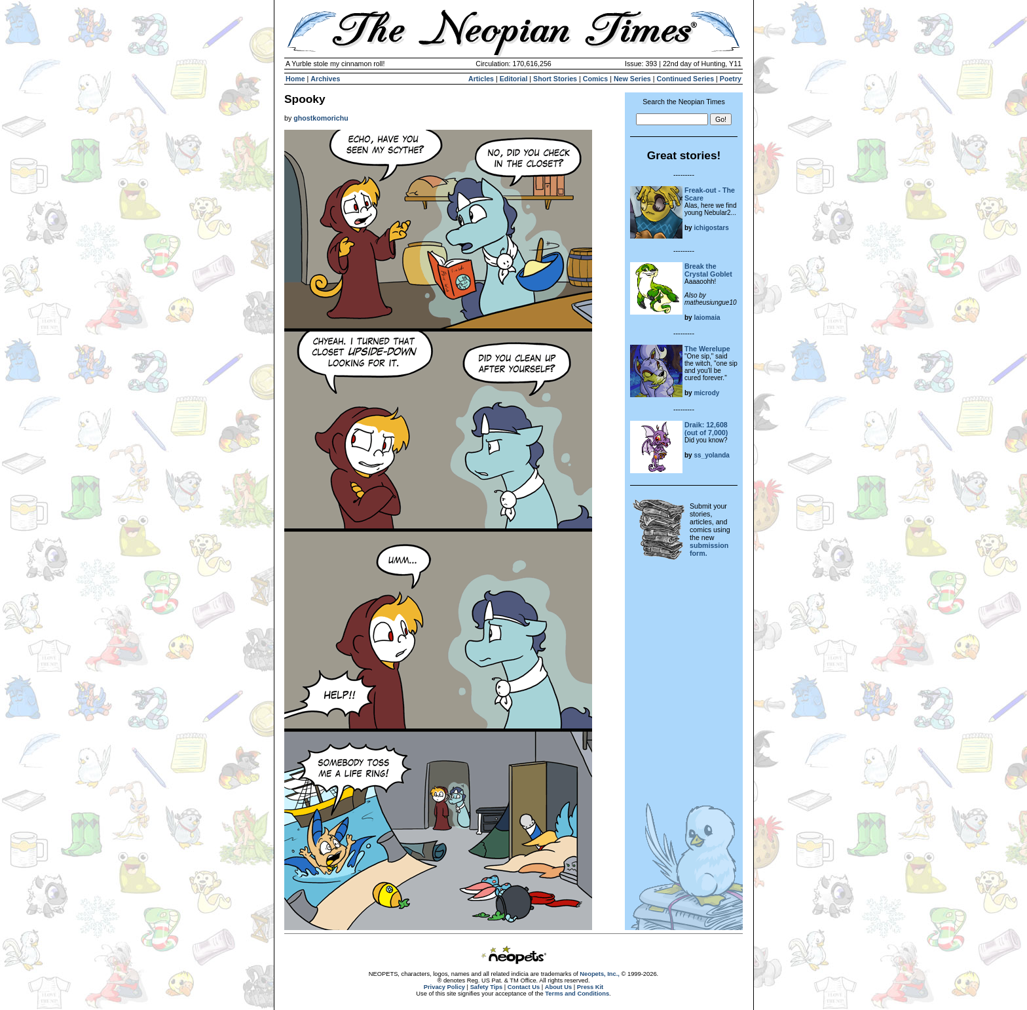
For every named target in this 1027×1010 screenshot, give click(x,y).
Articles (481, 79)
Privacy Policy (444, 987)
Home (295, 79)
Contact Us (524, 987)
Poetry (730, 79)
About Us (558, 987)
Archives (325, 79)
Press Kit (590, 987)
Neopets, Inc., (600, 974)
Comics (595, 79)
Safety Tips (486, 987)
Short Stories (555, 79)
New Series (632, 79)
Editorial (514, 79)
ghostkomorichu (320, 118)
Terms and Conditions (577, 993)
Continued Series (685, 79)
